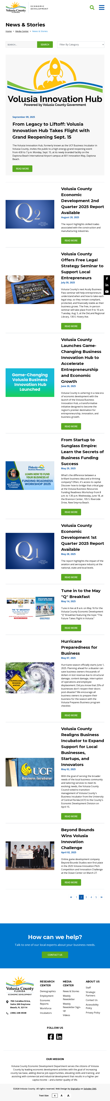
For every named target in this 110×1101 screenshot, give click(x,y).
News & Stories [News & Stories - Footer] (71, 991)
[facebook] (107, 278)
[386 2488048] (21, 1013)
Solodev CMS (90, 1088)
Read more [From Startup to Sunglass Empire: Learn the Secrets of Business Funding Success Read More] (71, 512)
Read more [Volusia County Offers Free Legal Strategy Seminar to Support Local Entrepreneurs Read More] (71, 326)
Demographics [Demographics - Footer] (48, 991)
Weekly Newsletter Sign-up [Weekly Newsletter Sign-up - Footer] (72, 1007)
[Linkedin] (107, 285)
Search (45, 44)
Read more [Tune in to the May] (71, 627)
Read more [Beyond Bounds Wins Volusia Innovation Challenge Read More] (71, 882)
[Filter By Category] (80, 44)
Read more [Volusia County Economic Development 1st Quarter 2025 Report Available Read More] (71, 577)
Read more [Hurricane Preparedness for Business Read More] (71, 715)
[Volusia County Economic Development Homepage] (27, 7)
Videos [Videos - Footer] (66, 1015)
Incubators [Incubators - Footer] (46, 1012)
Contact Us (55, 954)
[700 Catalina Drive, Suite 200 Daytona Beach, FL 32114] (21, 1004)
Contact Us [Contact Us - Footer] (92, 1000)
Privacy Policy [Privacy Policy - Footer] (93, 1012)
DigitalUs (75, 1088)
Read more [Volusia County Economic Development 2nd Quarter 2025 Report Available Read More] (71, 240)
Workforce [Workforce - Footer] (45, 1008)
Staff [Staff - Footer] (88, 987)
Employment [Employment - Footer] (46, 995)
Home (9, 31)
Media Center (22, 31)
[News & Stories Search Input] (21, 44)
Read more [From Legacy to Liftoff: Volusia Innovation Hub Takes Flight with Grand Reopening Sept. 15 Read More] (22, 168)
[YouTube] (107, 291)
